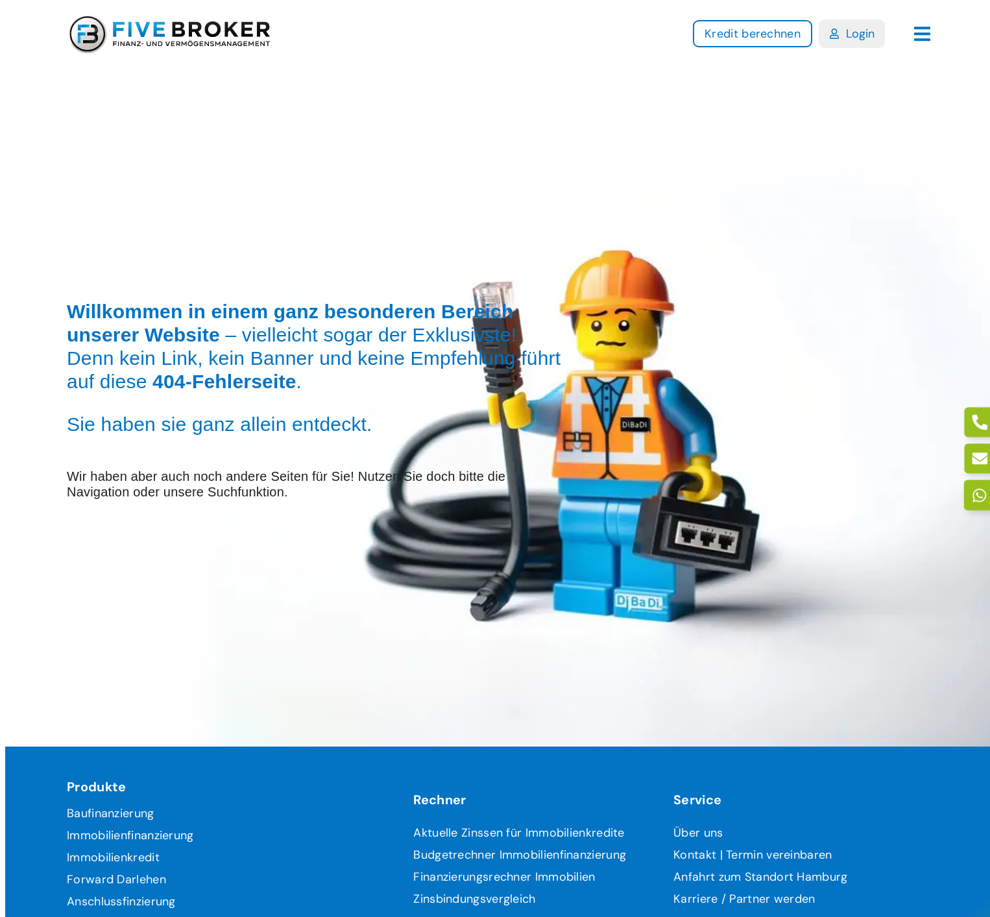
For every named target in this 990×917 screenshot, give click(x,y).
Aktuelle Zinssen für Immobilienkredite (518, 833)
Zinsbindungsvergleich (474, 899)
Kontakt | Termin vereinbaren (752, 855)
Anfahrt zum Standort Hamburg (760, 877)
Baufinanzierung (110, 813)
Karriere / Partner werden (744, 899)
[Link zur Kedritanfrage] (752, 33)
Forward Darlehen (116, 879)
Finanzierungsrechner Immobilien (504, 877)
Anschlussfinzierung (121, 901)
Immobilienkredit (113, 857)
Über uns (698, 833)
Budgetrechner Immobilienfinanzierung (519, 855)
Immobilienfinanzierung (130, 835)
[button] (922, 34)
